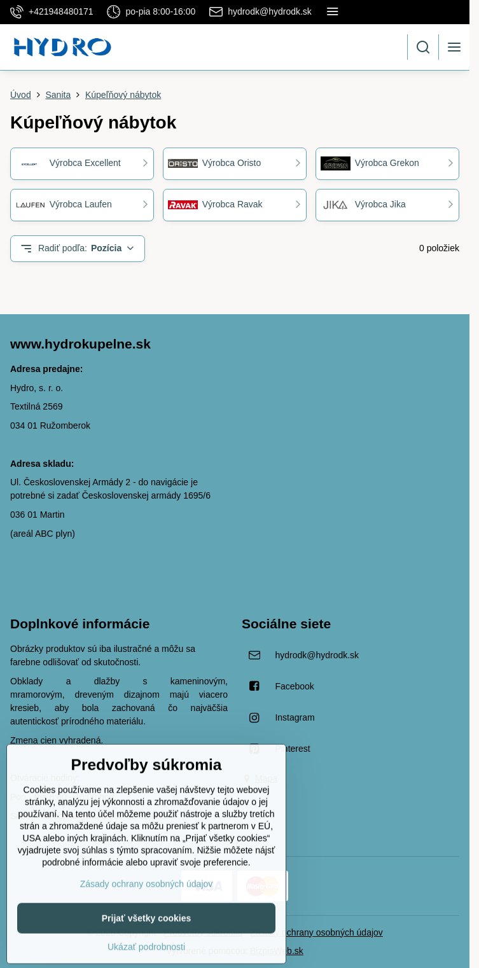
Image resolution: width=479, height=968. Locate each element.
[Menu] (454, 47)
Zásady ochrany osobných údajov (316, 932)
